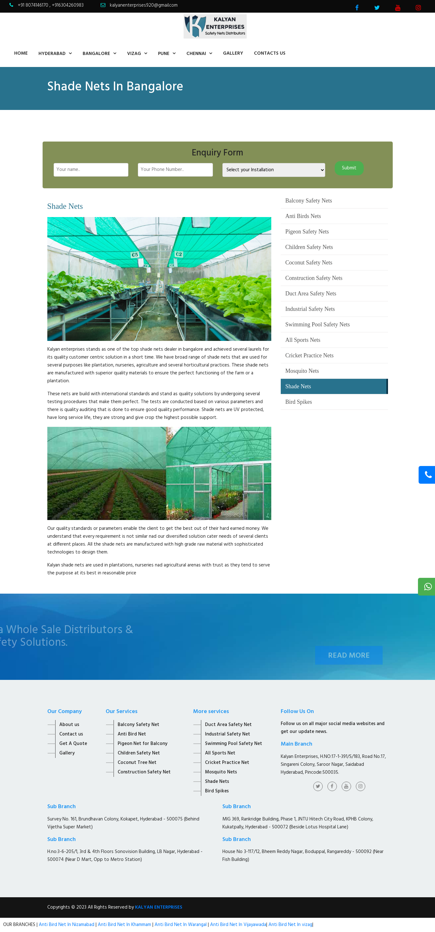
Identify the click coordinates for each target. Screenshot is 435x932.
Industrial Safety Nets (310, 309)
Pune (163, 53)
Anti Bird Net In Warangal (180, 925)
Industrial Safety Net (227, 734)
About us (69, 725)
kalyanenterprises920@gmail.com (144, 5)
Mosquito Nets (302, 371)
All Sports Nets (302, 340)
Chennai (196, 53)
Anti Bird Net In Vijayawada (238, 925)
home (21, 53)
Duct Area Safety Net (228, 725)
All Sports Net (220, 753)
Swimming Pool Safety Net (233, 743)
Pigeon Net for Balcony (143, 743)
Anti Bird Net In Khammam (125, 925)
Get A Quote (73, 743)
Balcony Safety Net (138, 725)
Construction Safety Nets (314, 278)
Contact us (71, 734)
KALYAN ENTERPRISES (158, 907)
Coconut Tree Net (137, 762)
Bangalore (96, 53)
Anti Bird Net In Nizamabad (67, 925)
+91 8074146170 (34, 5)
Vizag (134, 53)
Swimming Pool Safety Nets (317, 324)
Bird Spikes (298, 402)
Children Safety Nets (309, 247)
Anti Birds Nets (303, 216)
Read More (349, 663)
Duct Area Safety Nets (310, 293)
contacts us (269, 53)
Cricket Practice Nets (309, 355)
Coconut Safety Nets (308, 262)
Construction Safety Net (144, 772)
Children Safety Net (139, 753)
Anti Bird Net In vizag (289, 925)
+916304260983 (68, 5)
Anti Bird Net (132, 734)
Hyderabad (52, 53)
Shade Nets (298, 386)
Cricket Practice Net (227, 762)
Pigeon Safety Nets (307, 231)
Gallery (233, 53)
